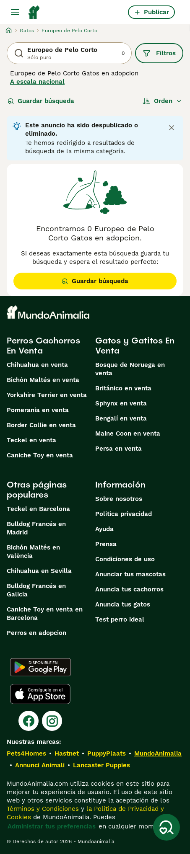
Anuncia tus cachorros (129, 589)
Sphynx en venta (121, 403)
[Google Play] (40, 667)
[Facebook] (28, 721)
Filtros (159, 53)
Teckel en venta (31, 440)
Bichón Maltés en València (33, 552)
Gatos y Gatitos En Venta (134, 345)
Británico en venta (123, 388)
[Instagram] (52, 721)
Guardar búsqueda (41, 101)
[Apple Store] (40, 694)
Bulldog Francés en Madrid (36, 528)
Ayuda (104, 529)
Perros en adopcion (36, 633)
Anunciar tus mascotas (130, 574)
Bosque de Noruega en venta (130, 369)
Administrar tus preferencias (52, 826)
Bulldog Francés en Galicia (36, 590)
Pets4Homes (26, 753)
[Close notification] (171, 127)
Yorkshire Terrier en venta (47, 395)
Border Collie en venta (41, 425)
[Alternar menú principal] (15, 12)
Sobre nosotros (118, 499)
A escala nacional (37, 81)
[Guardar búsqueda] (166, 827)
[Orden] (162, 101)
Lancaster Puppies (101, 765)
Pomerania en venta (38, 410)
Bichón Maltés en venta (43, 380)
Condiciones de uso (125, 559)
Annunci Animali (40, 765)
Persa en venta (118, 448)
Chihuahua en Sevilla (39, 571)
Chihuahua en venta (37, 365)
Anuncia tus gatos (122, 604)
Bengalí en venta (121, 418)
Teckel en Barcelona (38, 509)
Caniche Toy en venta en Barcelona (45, 614)
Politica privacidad (123, 514)
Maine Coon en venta (127, 433)
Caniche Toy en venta (40, 455)
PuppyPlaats (106, 753)
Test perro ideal (119, 619)
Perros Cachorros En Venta (43, 345)
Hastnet (67, 753)
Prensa (106, 544)
